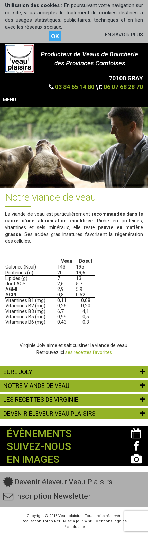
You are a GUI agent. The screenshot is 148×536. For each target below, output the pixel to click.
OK (55, 36)
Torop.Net (51, 521)
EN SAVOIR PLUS (124, 35)
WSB (88, 521)
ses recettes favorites (88, 352)
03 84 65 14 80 (74, 87)
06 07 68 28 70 (123, 87)
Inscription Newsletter (47, 496)
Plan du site (74, 526)
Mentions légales (111, 521)
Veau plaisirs (69, 516)
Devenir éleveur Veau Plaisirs (57, 482)
